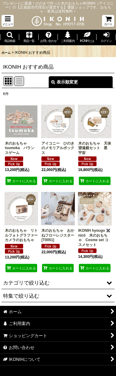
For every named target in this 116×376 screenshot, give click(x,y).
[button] (8, 21)
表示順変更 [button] (64, 82)
